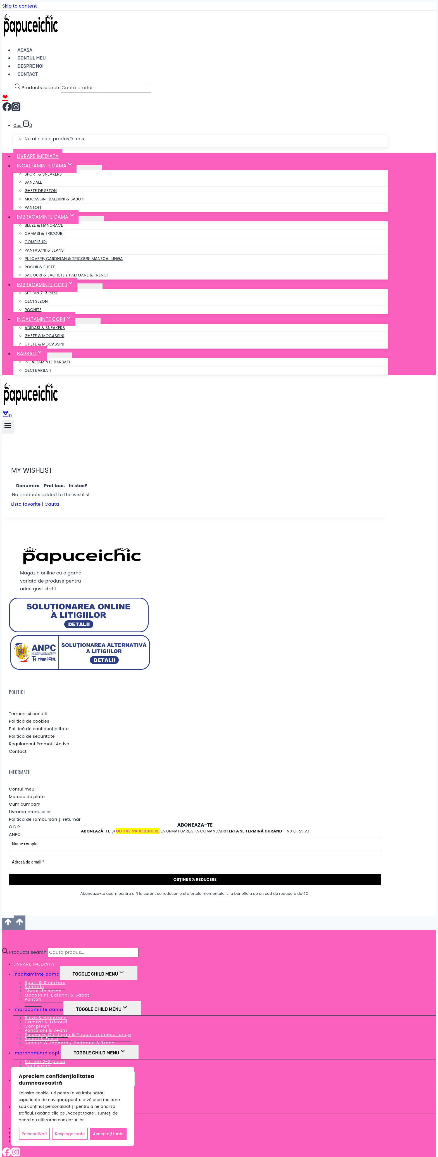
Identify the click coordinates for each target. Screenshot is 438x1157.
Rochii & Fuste (40, 267)
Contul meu (21, 780)
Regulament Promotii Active (39, 735)
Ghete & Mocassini (44, 336)
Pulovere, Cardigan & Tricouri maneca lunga (74, 258)
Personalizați (34, 1134)
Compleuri (36, 242)
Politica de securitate (32, 727)
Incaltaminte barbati (47, 362)
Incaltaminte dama (36, 965)
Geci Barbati (38, 370)
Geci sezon (36, 301)
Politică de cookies (29, 712)
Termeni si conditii (29, 705)
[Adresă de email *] (195, 853)
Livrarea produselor (30, 803)
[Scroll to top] (8, 915)
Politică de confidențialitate (39, 720)
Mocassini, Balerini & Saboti (55, 199)
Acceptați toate (108, 1134)
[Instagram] (15, 109)
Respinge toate (70, 1134)
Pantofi (33, 207)
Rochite (33, 310)
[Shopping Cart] (7, 416)
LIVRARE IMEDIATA (38, 156)
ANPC (15, 826)
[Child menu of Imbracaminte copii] (90, 286)
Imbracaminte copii (37, 1044)
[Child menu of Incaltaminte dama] (89, 167)
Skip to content (19, 6)
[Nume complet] (195, 835)
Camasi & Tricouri (44, 233)
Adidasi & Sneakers (45, 327)
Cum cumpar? (24, 795)
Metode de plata (27, 788)
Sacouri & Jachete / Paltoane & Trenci (66, 275)
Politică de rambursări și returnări (45, 810)
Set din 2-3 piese (41, 293)
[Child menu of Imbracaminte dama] (91, 218)
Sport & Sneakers (43, 174)
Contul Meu (31, 58)
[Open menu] (8, 426)
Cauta (52, 495)
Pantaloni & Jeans (44, 250)
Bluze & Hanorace (44, 225)
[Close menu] (3, 926)
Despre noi (30, 66)
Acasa (24, 50)
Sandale (33, 182)
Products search (40, 87)
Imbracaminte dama (38, 1001)
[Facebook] (7, 109)
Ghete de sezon (41, 190)
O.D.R (14, 818)
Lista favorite (26, 495)
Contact (27, 74)
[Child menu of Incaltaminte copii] (88, 321)
